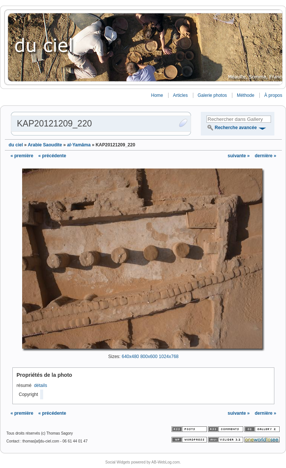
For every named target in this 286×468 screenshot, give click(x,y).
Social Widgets (117, 462)
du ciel (16, 144)
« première (22, 155)
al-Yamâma (79, 144)
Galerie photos (212, 95)
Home (157, 95)
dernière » (265, 155)
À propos (273, 95)
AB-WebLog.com (165, 462)
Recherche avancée (236, 127)
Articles (180, 95)
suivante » (239, 155)
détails (40, 385)
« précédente (52, 155)
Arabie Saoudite (45, 144)
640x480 (130, 356)
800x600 (149, 356)
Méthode (245, 95)
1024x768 (169, 356)
